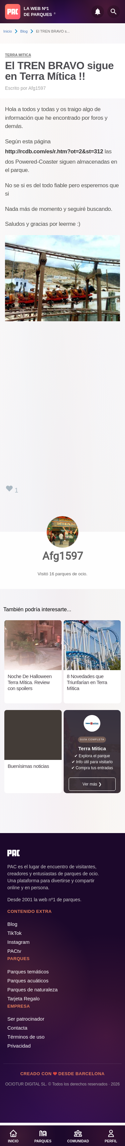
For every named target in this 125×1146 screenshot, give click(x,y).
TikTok (14, 933)
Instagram (18, 942)
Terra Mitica (18, 55)
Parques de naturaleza (32, 989)
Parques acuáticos (27, 980)
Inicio (7, 31)
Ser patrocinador (25, 1019)
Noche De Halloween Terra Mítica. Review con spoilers (30, 682)
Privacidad (19, 1046)
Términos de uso (26, 1037)
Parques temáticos (28, 971)
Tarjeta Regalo (23, 998)
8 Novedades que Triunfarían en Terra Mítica (87, 682)
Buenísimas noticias (28, 766)
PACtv (14, 951)
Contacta (17, 1028)
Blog (24, 31)
